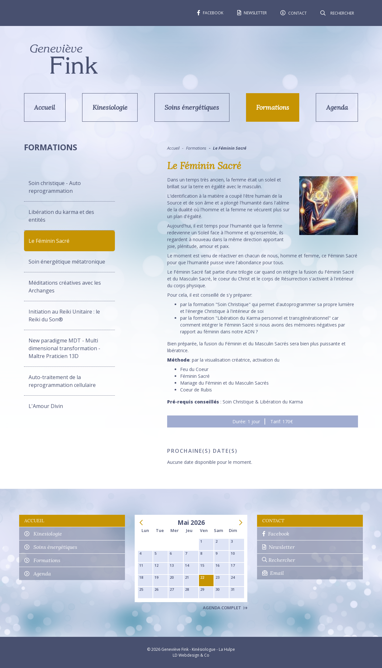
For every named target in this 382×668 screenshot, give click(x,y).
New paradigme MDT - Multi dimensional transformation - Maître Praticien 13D (64, 348)
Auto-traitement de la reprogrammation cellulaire (62, 381)
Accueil (44, 107)
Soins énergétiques (192, 107)
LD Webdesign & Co (191, 655)
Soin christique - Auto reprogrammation (55, 186)
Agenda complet (225, 608)
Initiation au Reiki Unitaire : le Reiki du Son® (64, 315)
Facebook (275, 533)
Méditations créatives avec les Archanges (65, 286)
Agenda (337, 107)
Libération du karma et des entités (61, 215)
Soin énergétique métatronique (67, 261)
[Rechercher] (342, 13)
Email (273, 573)
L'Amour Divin (46, 406)
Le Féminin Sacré (49, 240)
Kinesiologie (110, 107)
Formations (272, 107)
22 (202, 577)
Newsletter (278, 547)
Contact (273, 521)
